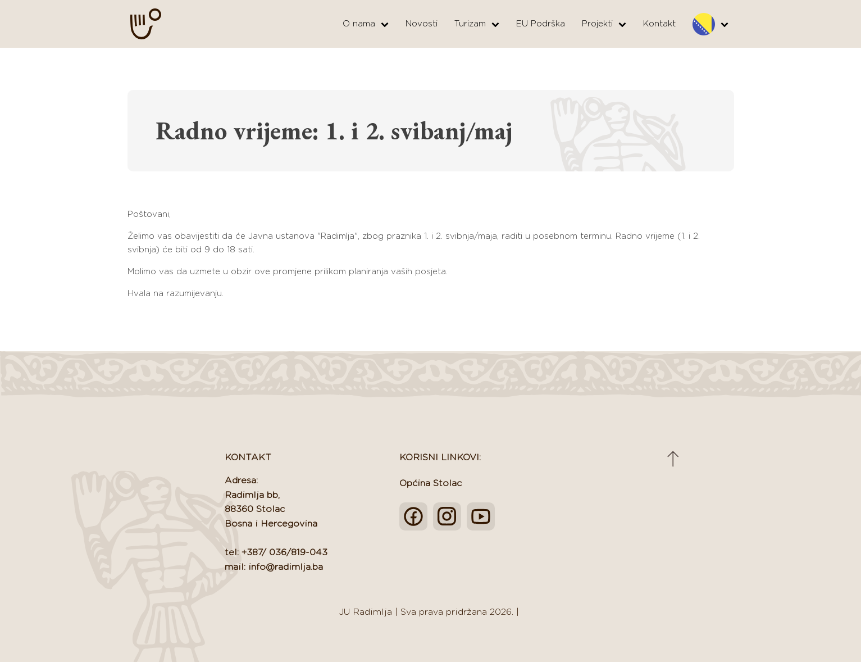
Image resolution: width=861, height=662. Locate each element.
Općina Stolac (430, 483)
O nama (366, 24)
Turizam (476, 24)
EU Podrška (540, 24)
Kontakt (659, 24)
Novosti (422, 24)
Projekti (604, 24)
